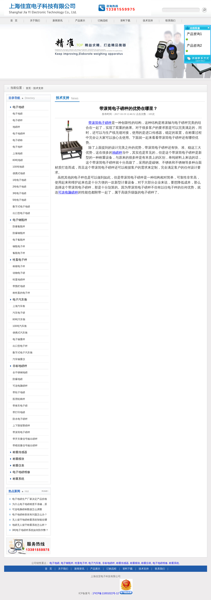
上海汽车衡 (19, 306)
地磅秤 (16, 126)
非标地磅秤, (108, 563)
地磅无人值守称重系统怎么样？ (29, 524)
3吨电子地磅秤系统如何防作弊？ (30, 530)
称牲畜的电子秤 (21, 292)
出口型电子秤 (20, 345)
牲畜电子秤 (20, 259)
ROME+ (45, 491)
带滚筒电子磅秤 (21, 432)
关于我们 (35, 20)
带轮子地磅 (19, 392)
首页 (28, 88)
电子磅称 (18, 140)
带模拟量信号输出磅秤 (25, 445)
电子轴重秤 (19, 339)
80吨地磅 (18, 160)
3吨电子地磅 (20, 193)
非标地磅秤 (20, 366)
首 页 (13, 20)
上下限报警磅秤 (21, 425)
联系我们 (170, 20)
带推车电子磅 (20, 405)
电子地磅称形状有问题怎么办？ (29, 514)
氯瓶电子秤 (19, 253)
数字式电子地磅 (21, 206)
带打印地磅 (19, 412)
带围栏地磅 (19, 286)
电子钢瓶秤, (67, 563)
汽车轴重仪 (19, 359)
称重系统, (174, 563)
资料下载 (125, 20)
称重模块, (135, 563)
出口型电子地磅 (21, 213)
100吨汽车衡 (20, 326)
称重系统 (18, 478)
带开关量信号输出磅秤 (25, 438)
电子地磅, (54, 563)
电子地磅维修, (160, 563)
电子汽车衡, (94, 563)
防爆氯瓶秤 (19, 226)
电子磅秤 (18, 120)
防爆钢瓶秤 (19, 233)
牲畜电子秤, (81, 563)
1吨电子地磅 (20, 180)
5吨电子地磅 (20, 199)
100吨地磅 (18, 166)
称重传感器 (20, 452)
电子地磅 (18, 107)
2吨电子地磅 (20, 186)
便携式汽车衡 (20, 332)
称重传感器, (122, 563)
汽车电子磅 (19, 312)
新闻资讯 (58, 20)
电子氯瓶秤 (19, 239)
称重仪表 (18, 465)
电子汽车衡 (20, 299)
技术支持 (148, 20)
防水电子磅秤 (20, 418)
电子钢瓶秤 (20, 220)
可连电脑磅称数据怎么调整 (27, 509)
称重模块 (18, 458)
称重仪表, (146, 563)
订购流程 (103, 20)
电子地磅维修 (21, 472)
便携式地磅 (19, 173)
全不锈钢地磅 (20, 372)
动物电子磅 (19, 272)
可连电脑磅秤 (20, 385)
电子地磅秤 (19, 133)
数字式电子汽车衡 (23, 352)
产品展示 (80, 20)
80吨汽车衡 (19, 319)
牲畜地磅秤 (19, 279)
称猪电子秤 (19, 266)
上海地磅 (18, 153)
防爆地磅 (18, 379)
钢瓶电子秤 (19, 246)
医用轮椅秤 (19, 399)
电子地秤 (18, 146)
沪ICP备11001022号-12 (106, 593)
